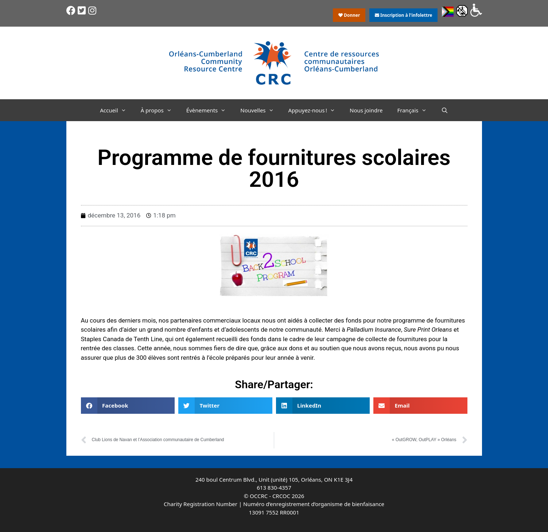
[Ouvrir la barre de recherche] (444, 110)
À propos (160, 110)
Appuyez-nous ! (315, 110)
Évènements (209, 110)
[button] (128, 405)
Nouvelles (260, 110)
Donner (349, 15)
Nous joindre (366, 110)
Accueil (116, 110)
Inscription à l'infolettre (403, 15)
